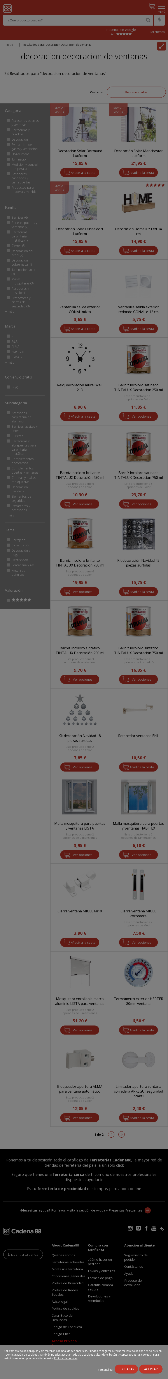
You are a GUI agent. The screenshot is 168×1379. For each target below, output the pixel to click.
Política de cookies (65, 1358)
